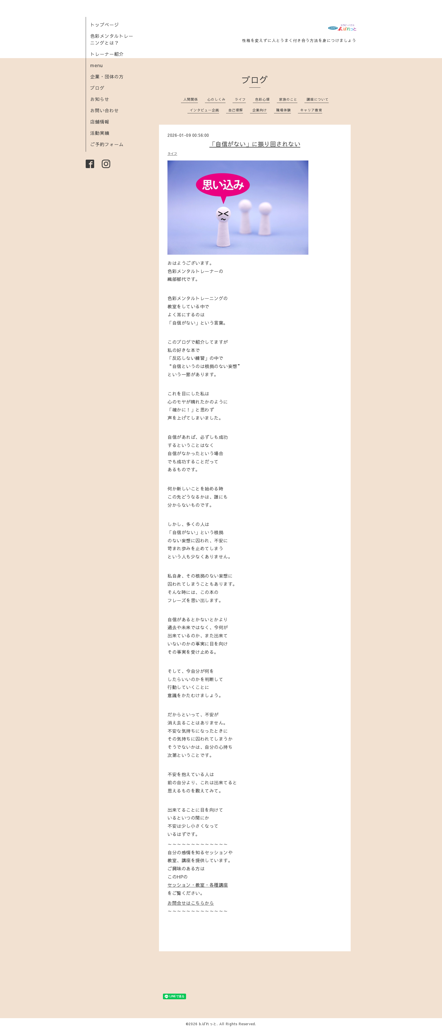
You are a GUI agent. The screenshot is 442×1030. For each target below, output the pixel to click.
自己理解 (235, 110)
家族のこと (288, 99)
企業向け (259, 110)
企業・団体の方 (107, 76)
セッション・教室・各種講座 (197, 885)
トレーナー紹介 (107, 54)
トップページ (104, 24)
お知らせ (99, 99)
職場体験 (283, 110)
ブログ (97, 88)
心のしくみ (216, 99)
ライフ (240, 99)
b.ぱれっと (208, 1024)
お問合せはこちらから (190, 903)
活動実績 (99, 133)
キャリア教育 (311, 110)
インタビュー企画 (204, 110)
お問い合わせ (104, 110)
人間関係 (190, 99)
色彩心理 (262, 99)
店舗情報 (99, 121)
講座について (318, 99)
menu (96, 65)
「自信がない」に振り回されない (254, 144)
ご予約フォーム (107, 144)
